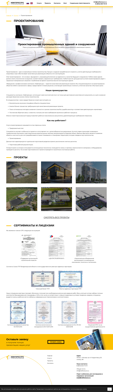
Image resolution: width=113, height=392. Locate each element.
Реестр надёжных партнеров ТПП (70, 280)
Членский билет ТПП (42, 280)
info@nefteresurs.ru (100, 4)
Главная (49, 355)
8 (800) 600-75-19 (101, 2)
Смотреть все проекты (56, 217)
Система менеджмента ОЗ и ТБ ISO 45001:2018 (69, 314)
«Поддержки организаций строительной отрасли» (29, 247)
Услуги (47, 3)
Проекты (54, 3)
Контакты (61, 3)
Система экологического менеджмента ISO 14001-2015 (43, 314)
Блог (68, 3)
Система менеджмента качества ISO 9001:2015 (18, 314)
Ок (109, 389)
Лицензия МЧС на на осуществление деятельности (95, 314)
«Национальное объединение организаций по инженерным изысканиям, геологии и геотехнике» (84, 248)
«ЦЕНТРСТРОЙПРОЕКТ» (56, 246)
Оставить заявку (56, 342)
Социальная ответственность (81, 3)
